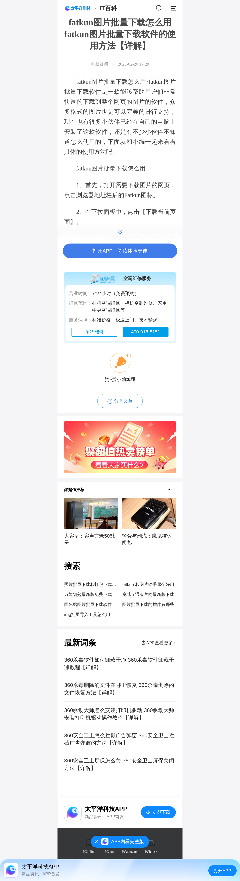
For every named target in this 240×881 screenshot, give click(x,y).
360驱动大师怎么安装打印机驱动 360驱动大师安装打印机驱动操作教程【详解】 (119, 714)
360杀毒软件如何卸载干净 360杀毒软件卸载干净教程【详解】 (119, 663)
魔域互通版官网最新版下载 (148, 594)
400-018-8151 (145, 331)
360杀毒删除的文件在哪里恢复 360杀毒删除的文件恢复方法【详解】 (119, 689)
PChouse (151, 851)
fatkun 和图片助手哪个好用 (148, 584)
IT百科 (108, 8)
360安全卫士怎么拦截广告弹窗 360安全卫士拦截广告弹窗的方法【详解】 (119, 739)
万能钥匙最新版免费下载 (88, 594)
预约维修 (94, 331)
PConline (89, 851)
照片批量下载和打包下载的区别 (91, 584)
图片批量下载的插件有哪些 (148, 604)
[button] (169, 489)
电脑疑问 (99, 64)
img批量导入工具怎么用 (87, 614)
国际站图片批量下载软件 (88, 604)
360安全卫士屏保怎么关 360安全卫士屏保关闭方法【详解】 (119, 764)
